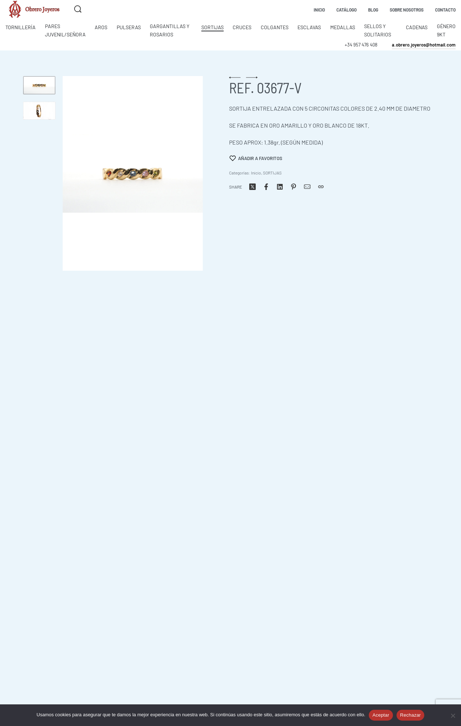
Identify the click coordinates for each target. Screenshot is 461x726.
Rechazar (410, 715)
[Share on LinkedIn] (280, 186)
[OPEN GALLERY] (133, 173)
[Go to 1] (39, 85)
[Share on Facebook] (266, 186)
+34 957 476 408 (361, 45)
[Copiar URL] (321, 186)
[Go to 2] (39, 111)
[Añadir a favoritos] (256, 158)
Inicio (256, 172)
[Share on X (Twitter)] (252, 186)
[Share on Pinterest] (293, 186)
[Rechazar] (453, 714)
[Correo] (307, 186)
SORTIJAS (272, 172)
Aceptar (380, 715)
